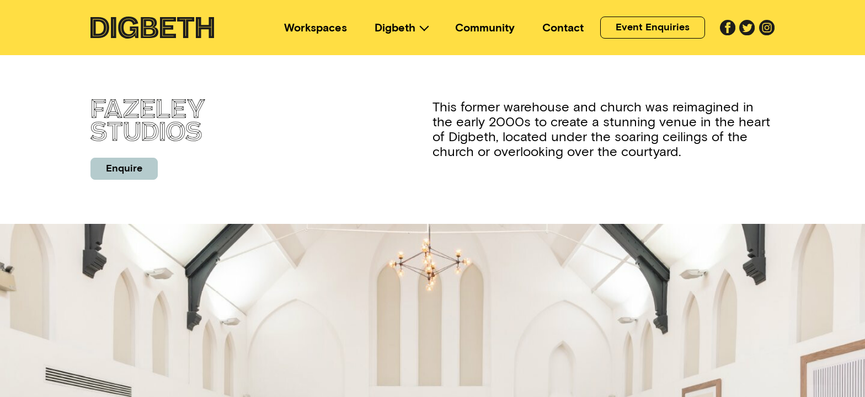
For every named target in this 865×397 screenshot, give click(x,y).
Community (485, 27)
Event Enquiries (653, 27)
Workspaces (315, 27)
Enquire (124, 168)
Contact (563, 27)
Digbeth (395, 27)
